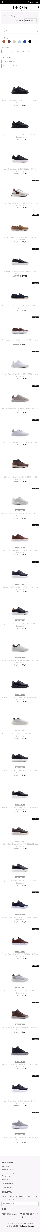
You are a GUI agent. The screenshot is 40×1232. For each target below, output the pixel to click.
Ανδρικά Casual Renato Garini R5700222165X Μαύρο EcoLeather (20, 1065)
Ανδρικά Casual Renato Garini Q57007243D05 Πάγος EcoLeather (20, 1139)
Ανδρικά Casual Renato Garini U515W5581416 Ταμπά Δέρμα (20, 238)
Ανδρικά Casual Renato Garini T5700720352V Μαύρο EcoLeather (20, 771)
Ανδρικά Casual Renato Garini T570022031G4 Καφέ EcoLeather (20, 845)
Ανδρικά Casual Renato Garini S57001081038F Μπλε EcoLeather (20, 918)
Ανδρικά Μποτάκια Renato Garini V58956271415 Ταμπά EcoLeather (20, 478)
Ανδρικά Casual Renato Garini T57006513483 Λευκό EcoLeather (20, 735)
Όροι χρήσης (5, 1176)
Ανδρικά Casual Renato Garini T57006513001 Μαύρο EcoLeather (20, 698)
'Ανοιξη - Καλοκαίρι (9, 61)
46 (28, 51)
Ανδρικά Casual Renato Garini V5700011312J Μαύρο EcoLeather (20, 101)
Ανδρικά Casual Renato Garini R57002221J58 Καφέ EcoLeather (20, 1028)
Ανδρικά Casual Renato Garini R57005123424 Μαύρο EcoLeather (20, 1102)
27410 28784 (34, 2)
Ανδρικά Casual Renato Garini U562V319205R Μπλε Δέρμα (20, 307)
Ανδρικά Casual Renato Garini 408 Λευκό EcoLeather (20, 442)
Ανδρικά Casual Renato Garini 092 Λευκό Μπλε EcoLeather (20, 992)
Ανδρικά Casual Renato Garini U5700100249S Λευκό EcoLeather (20, 204)
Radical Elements (28, 1226)
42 (8, 51)
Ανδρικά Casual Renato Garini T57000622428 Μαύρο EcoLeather (20, 625)
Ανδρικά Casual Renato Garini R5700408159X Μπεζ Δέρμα (20, 409)
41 (3, 51)
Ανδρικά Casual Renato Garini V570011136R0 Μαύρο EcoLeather (20, 136)
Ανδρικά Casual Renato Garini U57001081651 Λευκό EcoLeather (20, 375)
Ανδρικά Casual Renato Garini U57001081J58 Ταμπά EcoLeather (20, 551)
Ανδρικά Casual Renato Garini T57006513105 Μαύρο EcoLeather (20, 882)
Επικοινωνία (5, 1179)
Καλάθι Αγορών (6, 1187)
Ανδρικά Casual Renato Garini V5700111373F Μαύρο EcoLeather (20, 170)
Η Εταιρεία (5, 1166)
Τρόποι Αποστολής (7, 1173)
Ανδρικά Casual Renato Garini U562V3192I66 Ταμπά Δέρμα (20, 341)
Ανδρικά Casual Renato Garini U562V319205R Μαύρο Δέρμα (20, 272)
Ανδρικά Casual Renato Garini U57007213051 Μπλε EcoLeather (20, 588)
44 (18, 51)
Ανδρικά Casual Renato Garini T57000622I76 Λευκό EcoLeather (20, 661)
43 (13, 51)
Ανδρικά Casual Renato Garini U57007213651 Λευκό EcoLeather (20, 515)
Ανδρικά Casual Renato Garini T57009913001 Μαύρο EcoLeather (20, 808)
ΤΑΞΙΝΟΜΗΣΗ (18, 20)
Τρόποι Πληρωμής (7, 1170)
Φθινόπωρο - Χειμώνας (11, 66)
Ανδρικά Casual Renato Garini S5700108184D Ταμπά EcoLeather (20, 955)
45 (23, 51)
